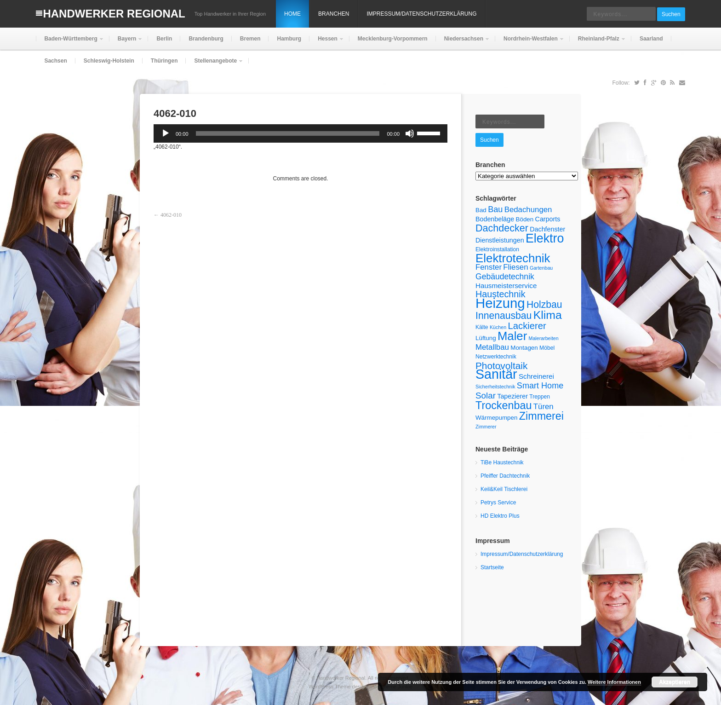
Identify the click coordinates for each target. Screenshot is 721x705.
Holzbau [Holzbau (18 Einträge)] (544, 304)
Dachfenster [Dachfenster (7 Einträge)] (547, 229)
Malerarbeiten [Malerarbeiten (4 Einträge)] (544, 338)
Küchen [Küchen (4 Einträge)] (498, 327)
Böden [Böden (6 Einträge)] (525, 219)
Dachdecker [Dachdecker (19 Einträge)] (501, 228)
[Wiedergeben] (165, 133)
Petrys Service (498, 502)
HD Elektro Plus (500, 516)
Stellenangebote (214, 65)
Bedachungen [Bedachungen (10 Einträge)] (528, 209)
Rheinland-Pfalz (598, 42)
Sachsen (55, 61)
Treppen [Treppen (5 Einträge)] (539, 396)
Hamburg (289, 38)
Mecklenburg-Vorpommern (393, 38)
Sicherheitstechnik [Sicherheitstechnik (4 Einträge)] (495, 386)
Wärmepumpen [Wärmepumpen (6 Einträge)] (496, 417)
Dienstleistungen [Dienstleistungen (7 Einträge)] (499, 240)
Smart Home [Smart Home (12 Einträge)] (540, 385)
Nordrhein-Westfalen (529, 42)
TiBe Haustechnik (502, 462)
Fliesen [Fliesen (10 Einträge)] (515, 267)
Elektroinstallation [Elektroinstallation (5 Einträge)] (497, 249)
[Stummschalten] (409, 133)
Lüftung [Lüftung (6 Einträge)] (485, 338)
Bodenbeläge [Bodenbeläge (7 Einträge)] (494, 219)
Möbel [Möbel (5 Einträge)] (547, 348)
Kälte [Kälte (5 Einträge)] (481, 327)
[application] (300, 133)
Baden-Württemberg (69, 42)
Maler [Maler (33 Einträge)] (512, 335)
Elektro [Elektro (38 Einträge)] (545, 238)
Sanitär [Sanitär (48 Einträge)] (496, 374)
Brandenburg (206, 38)
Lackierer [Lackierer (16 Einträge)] (527, 326)
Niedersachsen (463, 42)
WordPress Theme (329, 686)
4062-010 (171, 215)
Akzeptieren (674, 682)
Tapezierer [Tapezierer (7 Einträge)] (512, 396)
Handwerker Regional (114, 13)
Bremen (250, 38)
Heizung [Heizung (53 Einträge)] (500, 303)
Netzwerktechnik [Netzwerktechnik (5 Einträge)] (495, 356)
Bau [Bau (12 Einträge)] (495, 209)
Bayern (126, 42)
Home (292, 14)
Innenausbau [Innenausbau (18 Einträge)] (503, 315)
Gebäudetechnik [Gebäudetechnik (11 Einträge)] (504, 276)
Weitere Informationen (614, 682)
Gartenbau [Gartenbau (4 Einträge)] (541, 268)
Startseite (492, 567)
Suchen (671, 14)
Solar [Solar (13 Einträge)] (485, 395)
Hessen (326, 42)
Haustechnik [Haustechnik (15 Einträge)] (500, 294)
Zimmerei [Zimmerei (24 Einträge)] (541, 416)
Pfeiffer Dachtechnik (505, 476)
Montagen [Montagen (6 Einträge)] (524, 347)
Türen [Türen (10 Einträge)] (543, 406)
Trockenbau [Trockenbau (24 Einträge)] (503, 405)
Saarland (651, 38)
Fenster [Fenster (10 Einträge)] (488, 267)
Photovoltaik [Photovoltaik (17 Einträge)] (501, 365)
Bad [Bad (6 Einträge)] (480, 210)
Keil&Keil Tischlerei (504, 489)
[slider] (288, 133)
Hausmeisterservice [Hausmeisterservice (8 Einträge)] (506, 285)
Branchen (333, 14)
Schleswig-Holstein (109, 61)
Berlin (164, 38)
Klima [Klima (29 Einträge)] (547, 315)
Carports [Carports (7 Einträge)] (548, 219)
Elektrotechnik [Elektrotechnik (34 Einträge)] (512, 258)
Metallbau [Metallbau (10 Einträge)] (492, 347)
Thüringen (164, 61)
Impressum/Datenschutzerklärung (421, 14)
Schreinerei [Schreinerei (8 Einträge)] (536, 376)
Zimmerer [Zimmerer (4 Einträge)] (486, 426)
